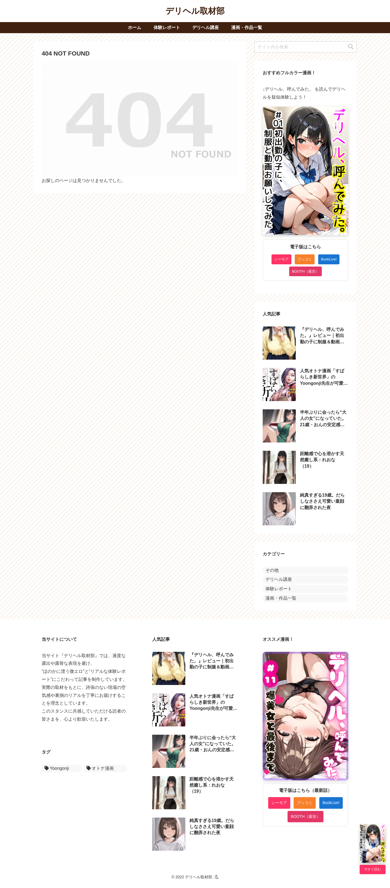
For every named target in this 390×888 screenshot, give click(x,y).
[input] (305, 46)
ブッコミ (304, 259)
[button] (351, 47)
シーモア (281, 259)
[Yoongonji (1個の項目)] (62, 769)
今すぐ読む (372, 869)
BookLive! (329, 259)
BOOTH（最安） (305, 271)
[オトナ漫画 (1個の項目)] (105, 769)
